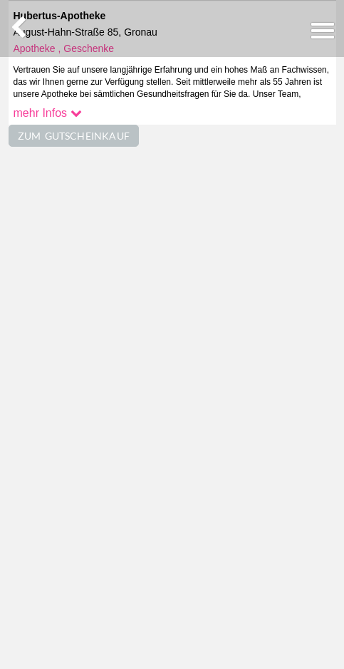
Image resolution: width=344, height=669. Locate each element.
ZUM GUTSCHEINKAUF (74, 136)
